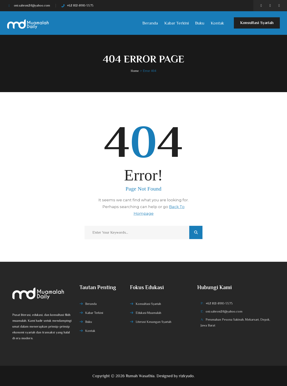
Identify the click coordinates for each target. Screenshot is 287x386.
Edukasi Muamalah (148, 313)
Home (135, 71)
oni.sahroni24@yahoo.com (32, 5)
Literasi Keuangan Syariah (153, 322)
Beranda (150, 23)
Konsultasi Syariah (257, 24)
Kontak (217, 23)
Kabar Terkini (176, 23)
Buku (199, 23)
